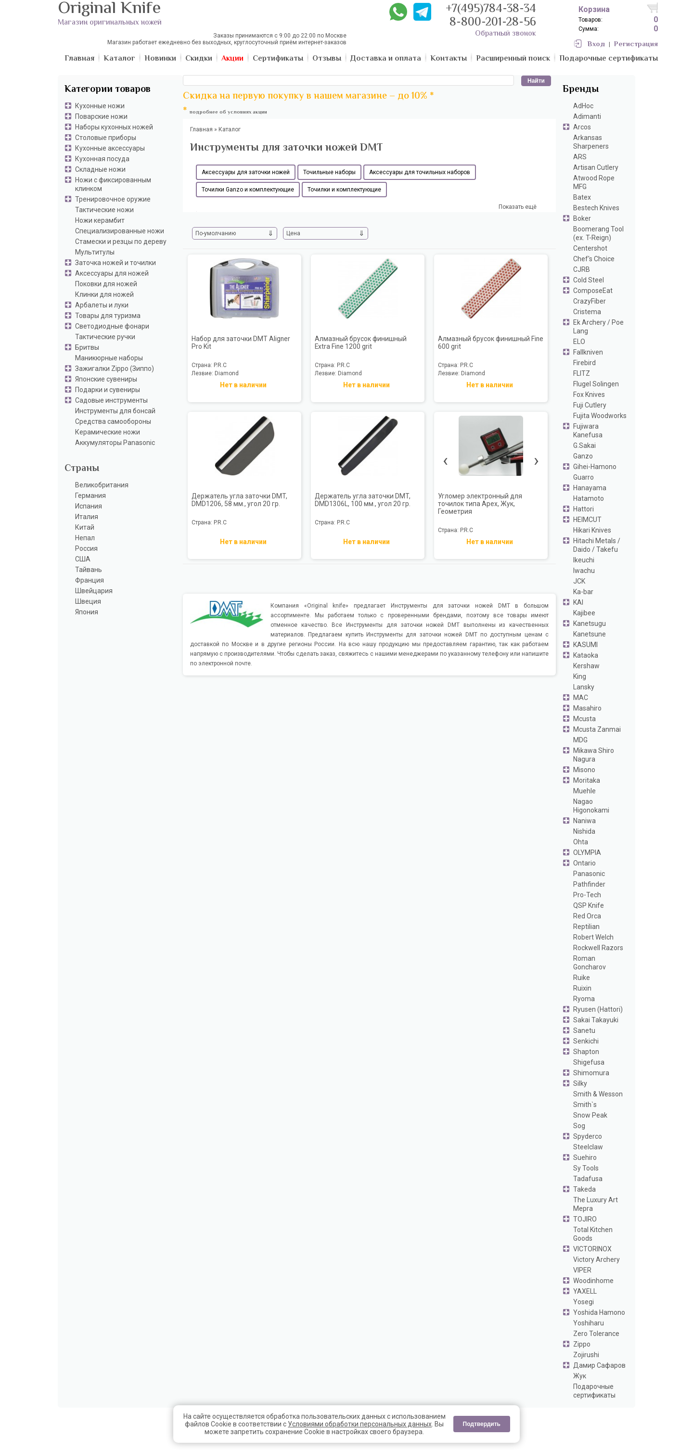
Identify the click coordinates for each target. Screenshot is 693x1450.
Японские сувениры (106, 379)
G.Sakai (584, 445)
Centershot (590, 248)
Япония (86, 612)
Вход (596, 44)
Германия (90, 495)
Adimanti (587, 116)
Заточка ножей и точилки (115, 263)
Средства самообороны (113, 421)
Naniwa (584, 821)
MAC (580, 697)
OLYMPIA (587, 852)
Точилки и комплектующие (344, 189)
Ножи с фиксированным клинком (113, 184)
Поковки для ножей (106, 284)
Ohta (580, 842)
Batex (582, 197)
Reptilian (586, 926)
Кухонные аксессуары (110, 148)
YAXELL (585, 1291)
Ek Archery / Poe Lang (598, 326)
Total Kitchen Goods (593, 1234)
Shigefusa (588, 1062)
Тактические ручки (105, 337)
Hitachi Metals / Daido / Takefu (596, 545)
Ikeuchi (583, 560)
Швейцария (94, 591)
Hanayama (589, 488)
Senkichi (586, 1041)
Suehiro (585, 1157)
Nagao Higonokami (591, 806)
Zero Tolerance (596, 1333)
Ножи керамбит (100, 220)
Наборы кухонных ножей (114, 127)
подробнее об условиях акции (228, 112)
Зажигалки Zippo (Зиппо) (114, 368)
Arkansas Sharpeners (591, 142)
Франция (89, 580)
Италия (86, 517)
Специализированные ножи (119, 231)
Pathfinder (589, 884)
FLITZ (581, 373)
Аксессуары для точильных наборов (419, 172)
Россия (86, 548)
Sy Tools (586, 1168)
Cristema (587, 312)
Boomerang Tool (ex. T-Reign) (598, 233)
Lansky (583, 687)
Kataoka (585, 655)
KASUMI (585, 645)
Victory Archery (596, 1259)
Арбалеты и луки (101, 305)
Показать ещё (518, 207)
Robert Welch (593, 937)
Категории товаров (107, 89)
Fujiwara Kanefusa (588, 430)
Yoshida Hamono (599, 1312)
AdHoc (583, 106)
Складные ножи (100, 169)
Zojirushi (586, 1355)
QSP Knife (588, 905)
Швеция (88, 601)
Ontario (584, 863)
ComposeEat (593, 290)
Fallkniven (588, 352)
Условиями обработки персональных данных (360, 1424)
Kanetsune (589, 634)
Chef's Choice (594, 259)
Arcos (582, 127)
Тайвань (88, 569)
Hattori (583, 509)
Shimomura (591, 1073)
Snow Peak (590, 1115)
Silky (580, 1083)
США (82, 559)
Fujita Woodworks (600, 416)
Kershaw (586, 666)
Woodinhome (593, 1281)
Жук (579, 1376)
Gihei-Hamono (594, 467)
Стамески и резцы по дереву (121, 241)
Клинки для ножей (104, 294)
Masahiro (587, 708)
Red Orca (587, 916)
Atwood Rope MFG (594, 182)
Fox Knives (589, 394)
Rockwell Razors (598, 948)
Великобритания (101, 485)
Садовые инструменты (111, 400)
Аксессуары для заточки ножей (246, 172)
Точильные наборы (329, 172)
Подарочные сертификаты (594, 1391)
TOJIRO (585, 1219)
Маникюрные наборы (109, 358)
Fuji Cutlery (589, 405)
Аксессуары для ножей (112, 273)
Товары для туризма (108, 315)
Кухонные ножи (100, 106)
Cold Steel (588, 280)
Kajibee (584, 613)
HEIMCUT (587, 519)
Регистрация (636, 44)
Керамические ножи (107, 432)
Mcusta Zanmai (597, 729)
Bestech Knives (596, 208)
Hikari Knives (592, 530)
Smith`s (585, 1104)
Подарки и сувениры (107, 390)
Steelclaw (588, 1147)
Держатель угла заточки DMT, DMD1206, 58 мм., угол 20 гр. (239, 500)
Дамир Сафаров (599, 1365)
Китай (84, 527)
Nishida (584, 831)
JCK (579, 581)
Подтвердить (481, 1424)
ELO (579, 341)
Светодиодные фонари (112, 326)
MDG (580, 740)
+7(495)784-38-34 (491, 9)
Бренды (581, 89)
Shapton (586, 1052)
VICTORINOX (592, 1249)
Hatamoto (588, 498)
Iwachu (584, 570)
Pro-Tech (587, 895)
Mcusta (584, 719)
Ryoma (584, 999)
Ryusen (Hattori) (598, 1009)
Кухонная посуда (102, 159)
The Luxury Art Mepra (595, 1204)
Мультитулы (95, 252)
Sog (579, 1126)
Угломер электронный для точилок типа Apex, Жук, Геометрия (480, 503)
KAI (578, 602)
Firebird (584, 363)
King (579, 676)
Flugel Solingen (596, 384)
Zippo (581, 1344)
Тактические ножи (104, 210)
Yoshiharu (588, 1323)
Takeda (584, 1189)
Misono (584, 770)
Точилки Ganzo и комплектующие (248, 189)
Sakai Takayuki (595, 1020)
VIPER (582, 1270)
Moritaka (586, 780)
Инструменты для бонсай (115, 411)
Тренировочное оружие (113, 199)
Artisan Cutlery (595, 167)
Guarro (583, 477)
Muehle (584, 791)
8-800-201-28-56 (492, 23)
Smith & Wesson (598, 1094)
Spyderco (587, 1136)
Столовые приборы (105, 137)
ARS (580, 157)
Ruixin (582, 988)
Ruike (581, 977)
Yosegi (583, 1302)
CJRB (581, 269)
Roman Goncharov (589, 962)
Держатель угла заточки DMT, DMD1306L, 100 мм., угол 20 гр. (363, 500)
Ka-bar (583, 592)
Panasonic (589, 874)
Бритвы (87, 347)
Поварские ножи (101, 116)
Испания (88, 506)
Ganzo (583, 456)
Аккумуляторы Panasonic (115, 442)
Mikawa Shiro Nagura (593, 755)
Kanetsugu (589, 623)
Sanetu (584, 1030)
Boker (582, 218)
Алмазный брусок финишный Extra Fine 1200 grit (361, 342)
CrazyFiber (589, 301)
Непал (85, 538)
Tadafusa (588, 1179)
